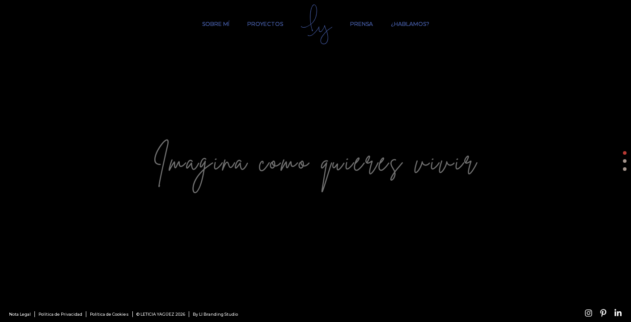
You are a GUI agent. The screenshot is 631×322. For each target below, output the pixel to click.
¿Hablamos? (410, 24)
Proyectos (265, 24)
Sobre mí (215, 24)
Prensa (361, 24)
